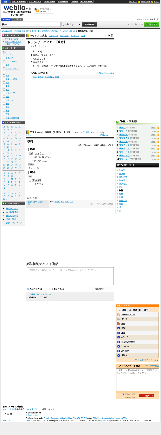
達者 (123, 333)
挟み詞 (122, 180)
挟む (121, 187)
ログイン (133, 1)
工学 (7, 75)
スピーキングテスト (15, 223)
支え (43, 55)
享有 (67, 201)
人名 (7, 111)
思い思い (125, 351)
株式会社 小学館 (32, 415)
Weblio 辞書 (145, 2)
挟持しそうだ (125, 159)
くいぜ (124, 319)
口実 (123, 328)
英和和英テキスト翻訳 (42, 264)
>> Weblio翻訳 (152, 366)
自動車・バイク (12, 68)
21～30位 (143, 310)
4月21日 (124, 337)
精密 (123, 323)
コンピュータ (11, 61)
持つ (35, 77)
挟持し (122, 127)
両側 (35, 55)
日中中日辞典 (49, 2)
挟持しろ (123, 131)
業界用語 (9, 58)
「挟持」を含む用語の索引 (40, 294)
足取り (124, 355)
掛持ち (57, 201)
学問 (7, 82)
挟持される (124, 148)
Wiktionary (105, 135)
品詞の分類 (19, 31)
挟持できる (124, 138)
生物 (7, 104)
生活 (7, 89)
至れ (80, 66)
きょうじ (39, 153)
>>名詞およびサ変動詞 (104, 204)
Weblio (28, 420)
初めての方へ (142, 19)
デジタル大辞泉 (38, 35)
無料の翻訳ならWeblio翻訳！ (45, 10)
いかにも (125, 346)
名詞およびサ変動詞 (40, 31)
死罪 (65, 66)
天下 (39, 66)
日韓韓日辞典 (63, 2)
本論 (104, 66)
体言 (28, 31)
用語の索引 (64, 36)
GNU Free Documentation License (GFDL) (110, 418)
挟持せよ (123, 134)
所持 (57, 77)
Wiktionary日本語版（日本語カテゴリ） (51, 132)
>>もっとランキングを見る (146, 360)
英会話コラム (12, 208)
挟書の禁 (123, 200)
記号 (5, 199)
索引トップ (53, 36)
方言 (7, 114)
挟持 (100, 420)
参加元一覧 (154, 19)
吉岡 (90, 66)
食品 (7, 107)
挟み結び (123, 177)
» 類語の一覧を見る (105, 73)
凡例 (83, 36)
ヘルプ (156, 2)
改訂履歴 (106, 420)
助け (47, 55)
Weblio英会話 (12, 212)
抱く (40, 160)
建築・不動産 (11, 79)
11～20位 (133, 310)
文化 (7, 86)
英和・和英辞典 (35, 2)
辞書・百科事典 (12, 118)
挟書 (121, 197)
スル (39, 51)
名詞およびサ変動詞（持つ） (63, 31)
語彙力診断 (11, 219)
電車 (7, 65)
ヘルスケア (10, 93)
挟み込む (123, 184)
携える (40, 77)
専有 (62, 201)
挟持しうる (124, 152)
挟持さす (123, 141)
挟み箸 (122, 170)
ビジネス (9, 54)
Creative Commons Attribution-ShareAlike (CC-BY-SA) (65, 418)
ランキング (75, 36)
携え (39, 62)
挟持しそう (124, 155)
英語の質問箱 (12, 215)
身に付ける (49, 77)
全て (4, 51)
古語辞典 (74, 2)
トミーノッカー (128, 342)
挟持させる (124, 145)
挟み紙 (122, 173)
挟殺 (121, 204)
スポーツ (9, 100)
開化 (100, 66)
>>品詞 (90, 204)
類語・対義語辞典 (19, 2)
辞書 (5, 2)
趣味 (7, 97)
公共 (71, 201)
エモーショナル (128, 314)
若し (35, 66)
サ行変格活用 (35, 180)
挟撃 (121, 194)
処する (72, 66)
